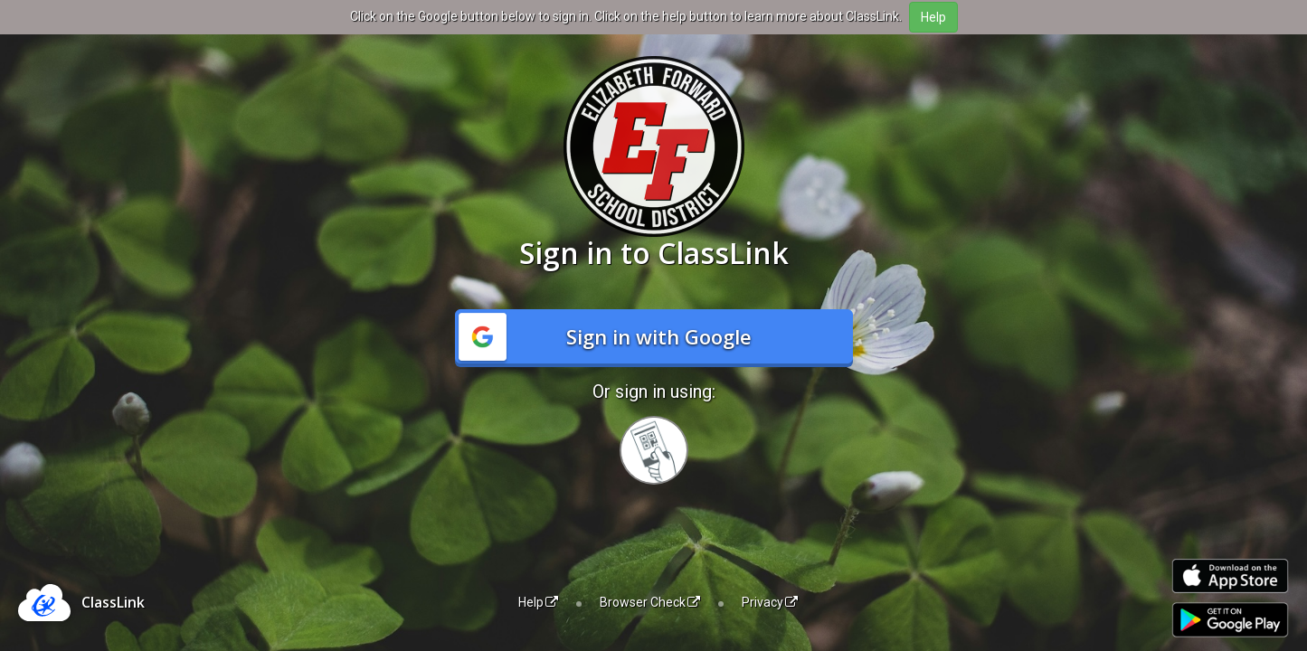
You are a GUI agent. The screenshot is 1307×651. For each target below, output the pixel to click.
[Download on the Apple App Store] (1230, 576)
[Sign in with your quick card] (654, 450)
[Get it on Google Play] (1230, 620)
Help (538, 602)
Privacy (770, 602)
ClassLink (113, 602)
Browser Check (650, 602)
